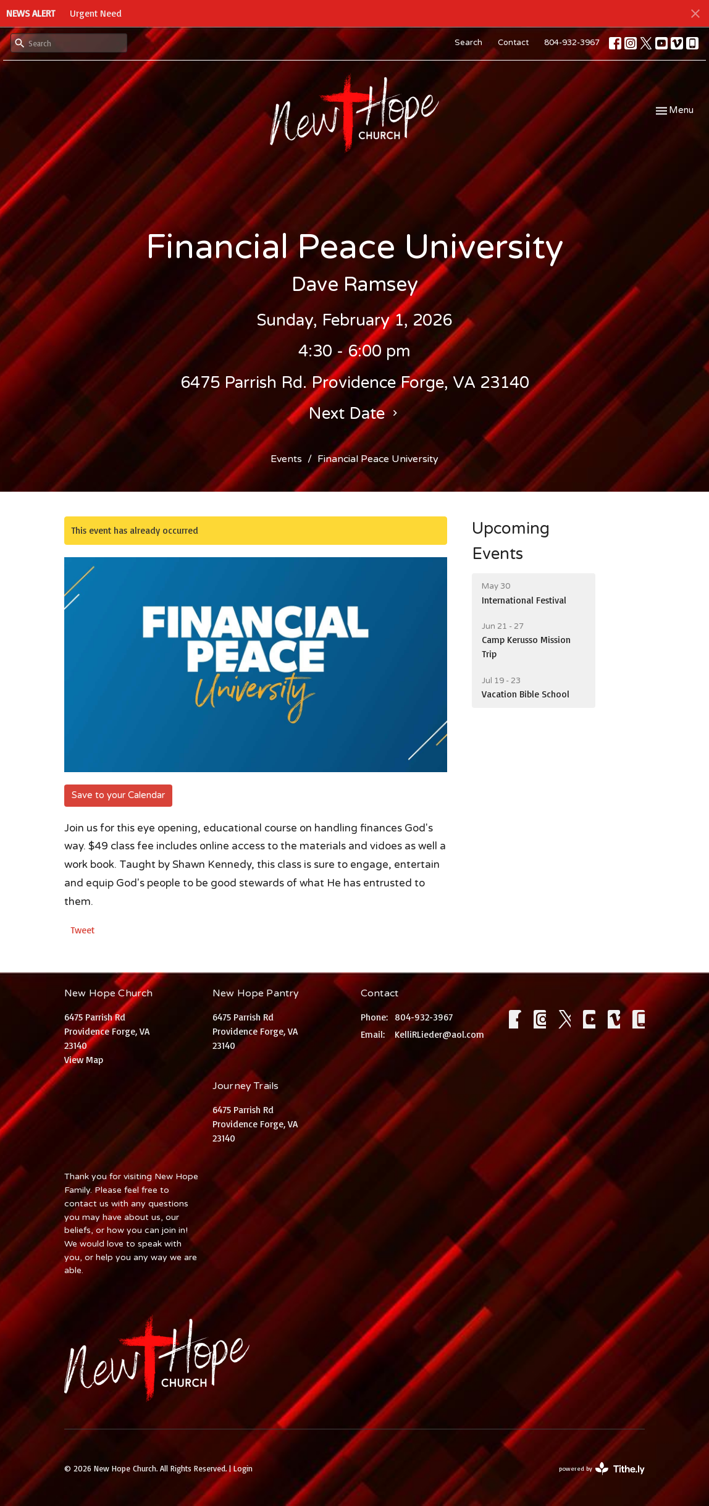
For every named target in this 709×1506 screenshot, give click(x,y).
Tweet (82, 930)
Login (243, 1468)
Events (286, 459)
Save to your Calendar (118, 795)
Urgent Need (96, 13)
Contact (513, 43)
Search (468, 43)
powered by (602, 1469)
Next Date (354, 413)
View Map (83, 1060)
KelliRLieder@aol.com (439, 1034)
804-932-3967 (572, 43)
